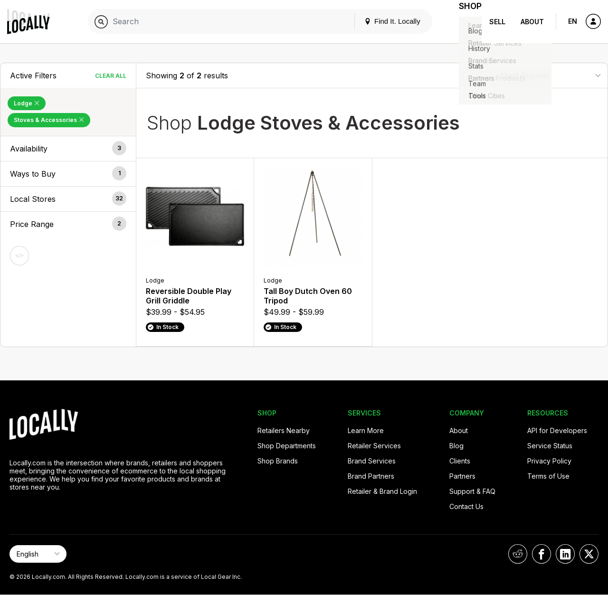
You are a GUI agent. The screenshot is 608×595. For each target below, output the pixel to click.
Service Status (549, 446)
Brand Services (372, 461)
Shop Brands (277, 461)
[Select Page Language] (38, 554)
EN (572, 21)
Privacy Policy (549, 461)
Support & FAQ (472, 491)
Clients (459, 461)
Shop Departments (286, 446)
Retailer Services (374, 446)
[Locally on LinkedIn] (565, 554)
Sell (497, 22)
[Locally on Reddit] (517, 554)
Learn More (366, 430)
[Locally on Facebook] (541, 554)
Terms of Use (548, 476)
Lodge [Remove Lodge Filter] (26, 103)
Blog (456, 446)
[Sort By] (551, 75)
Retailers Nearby (283, 430)
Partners (462, 476)
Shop (464, 22)
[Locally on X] (589, 554)
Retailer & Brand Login (382, 491)
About (532, 22)
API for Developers (557, 430)
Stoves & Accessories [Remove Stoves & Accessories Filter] (49, 119)
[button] (68, 148)
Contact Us (466, 506)
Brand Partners (371, 476)
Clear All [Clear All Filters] (110, 75)
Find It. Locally (381, 21)
